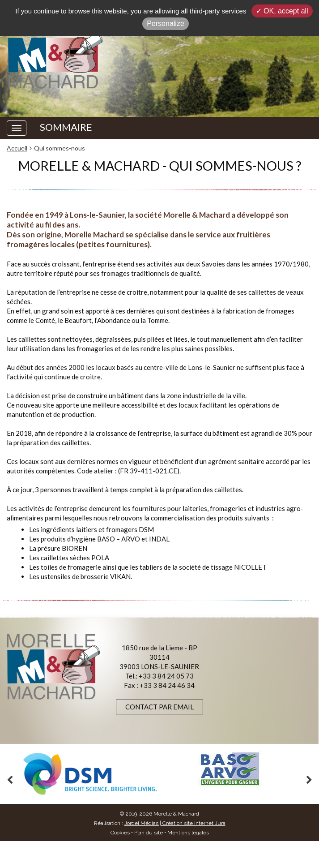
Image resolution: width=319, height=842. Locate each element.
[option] (90, 773)
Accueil (17, 148)
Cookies (120, 832)
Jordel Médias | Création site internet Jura (174, 823)
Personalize (165, 23)
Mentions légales (188, 832)
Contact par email (159, 707)
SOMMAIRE (66, 127)
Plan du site (148, 832)
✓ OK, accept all (282, 11)
